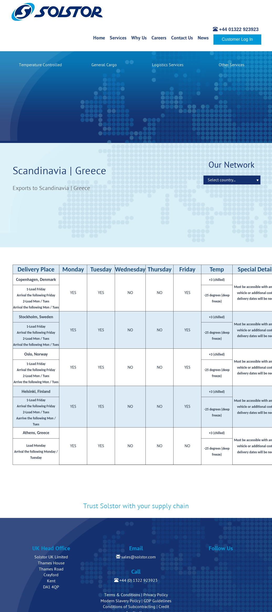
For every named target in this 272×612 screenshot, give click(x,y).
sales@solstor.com (136, 557)
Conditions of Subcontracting (129, 606)
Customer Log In (237, 39)
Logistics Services (168, 65)
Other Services (231, 65)
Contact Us (183, 37)
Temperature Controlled (40, 65)
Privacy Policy (155, 595)
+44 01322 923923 (236, 29)
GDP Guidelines (157, 601)
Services (119, 37)
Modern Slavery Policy (120, 601)
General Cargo (104, 65)
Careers (160, 37)
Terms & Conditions (122, 595)
